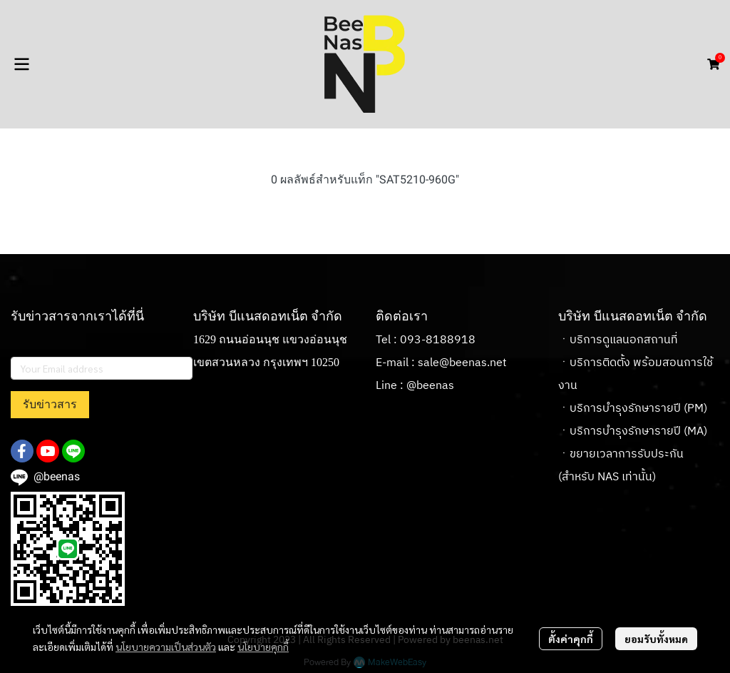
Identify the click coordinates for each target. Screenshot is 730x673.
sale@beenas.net (462, 363)
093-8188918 (437, 340)
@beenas (430, 385)
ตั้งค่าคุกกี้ (570, 638)
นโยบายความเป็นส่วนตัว (165, 646)
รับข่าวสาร (50, 404)
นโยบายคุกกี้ (263, 646)
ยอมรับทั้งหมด (656, 638)
